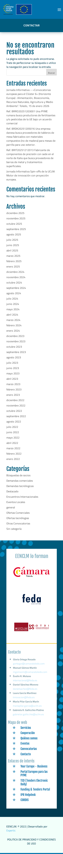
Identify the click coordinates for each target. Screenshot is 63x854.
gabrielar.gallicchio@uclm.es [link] (28, 714)
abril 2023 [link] (12, 378)
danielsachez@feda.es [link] (25, 690)
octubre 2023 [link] (14, 346)
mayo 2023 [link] (12, 373)
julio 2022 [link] (12, 426)
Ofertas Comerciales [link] (18, 512)
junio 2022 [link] (12, 432)
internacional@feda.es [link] (25, 682)
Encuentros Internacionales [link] (22, 496)
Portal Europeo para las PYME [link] (34, 773)
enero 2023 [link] (13, 394)
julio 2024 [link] (12, 298)
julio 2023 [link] (12, 362)
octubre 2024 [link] (14, 282)
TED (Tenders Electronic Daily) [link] (34, 782)
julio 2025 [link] (12, 239)
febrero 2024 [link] (14, 325)
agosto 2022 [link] (13, 421)
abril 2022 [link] (12, 442)
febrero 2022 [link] (14, 453)
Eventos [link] (24, 743)
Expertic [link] (11, 830)
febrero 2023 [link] (14, 389)
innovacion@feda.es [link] (23, 698)
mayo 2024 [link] (12, 309)
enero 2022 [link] (13, 458)
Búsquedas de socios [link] (18, 475)
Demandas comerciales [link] (19, 480)
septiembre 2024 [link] (16, 287)
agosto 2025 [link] (13, 234)
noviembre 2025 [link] (15, 218)
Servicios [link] (25, 728)
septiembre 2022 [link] (16, 416)
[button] (59, 9)
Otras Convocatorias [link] (18, 523)
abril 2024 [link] (12, 314)
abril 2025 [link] (12, 250)
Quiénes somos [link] (28, 738)
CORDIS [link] (24, 800)
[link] (32, 577)
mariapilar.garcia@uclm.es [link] (27, 706)
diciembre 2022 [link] (15, 400)
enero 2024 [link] (13, 330)
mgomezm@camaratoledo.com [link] (30, 674)
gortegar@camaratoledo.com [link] (28, 666)
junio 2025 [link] (12, 245)
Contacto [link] (25, 754)
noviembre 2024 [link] (15, 277)
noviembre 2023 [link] (15, 341)
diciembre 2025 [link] (15, 213)
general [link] (10, 507)
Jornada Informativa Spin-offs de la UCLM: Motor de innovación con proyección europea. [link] (30, 175)
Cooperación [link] (27, 733)
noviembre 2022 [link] (15, 405)
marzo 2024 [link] (13, 319)
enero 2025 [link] (13, 266)
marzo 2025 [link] (13, 255)
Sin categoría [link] (14, 528)
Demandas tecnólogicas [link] (20, 485)
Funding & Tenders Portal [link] (35, 789)
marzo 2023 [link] (13, 384)
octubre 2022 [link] (14, 410)
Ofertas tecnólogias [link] (17, 518)
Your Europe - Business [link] (33, 766)
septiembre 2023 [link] (16, 351)
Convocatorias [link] (28, 749)
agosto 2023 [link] (13, 357)
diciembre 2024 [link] (15, 271)
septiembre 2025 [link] (16, 229)
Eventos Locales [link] (15, 502)
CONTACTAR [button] (32, 25)
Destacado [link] (12, 491)
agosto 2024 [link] (13, 293)
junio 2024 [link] (12, 303)
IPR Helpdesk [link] (28, 795)
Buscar (51, 73)
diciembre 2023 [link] (15, 335)
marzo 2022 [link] (13, 448)
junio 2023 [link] (12, 368)
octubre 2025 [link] (14, 223)
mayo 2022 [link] (12, 437)
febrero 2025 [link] (14, 261)
